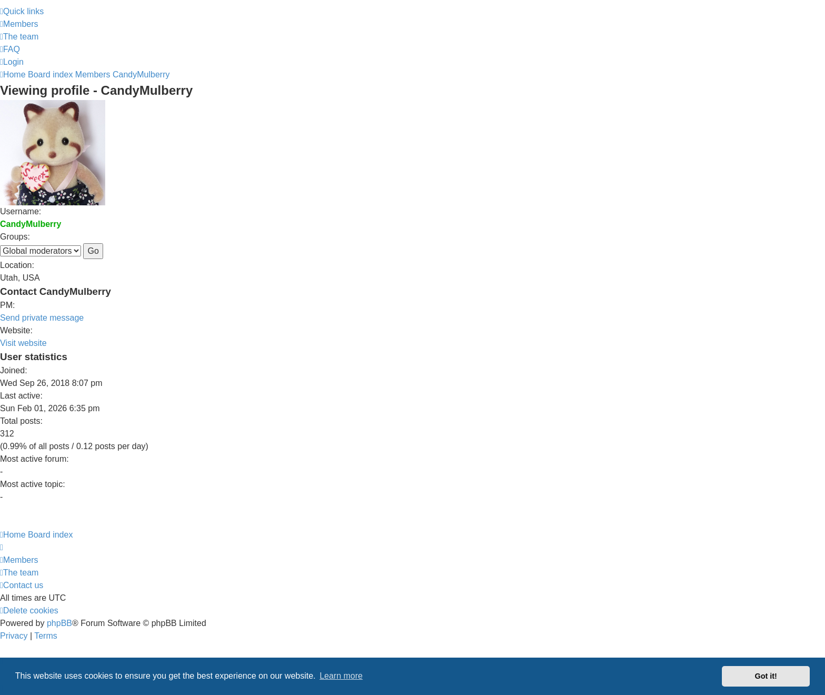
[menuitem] (19, 23)
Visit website (23, 343)
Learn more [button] (341, 675)
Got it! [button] (766, 676)
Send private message (42, 317)
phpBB (59, 623)
